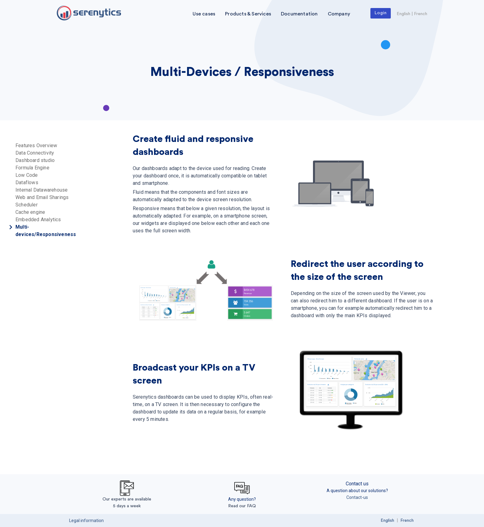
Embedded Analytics (38, 219)
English (403, 14)
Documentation (299, 13)
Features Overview (36, 145)
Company (339, 13)
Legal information (86, 520)
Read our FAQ (242, 506)
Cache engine (30, 212)
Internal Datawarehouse (41, 190)
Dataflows (26, 182)
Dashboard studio (35, 160)
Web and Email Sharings (42, 197)
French (420, 14)
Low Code (26, 175)
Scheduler (26, 205)
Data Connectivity (34, 153)
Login (380, 13)
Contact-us (357, 497)
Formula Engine (32, 168)
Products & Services (248, 13)
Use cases (204, 13)
